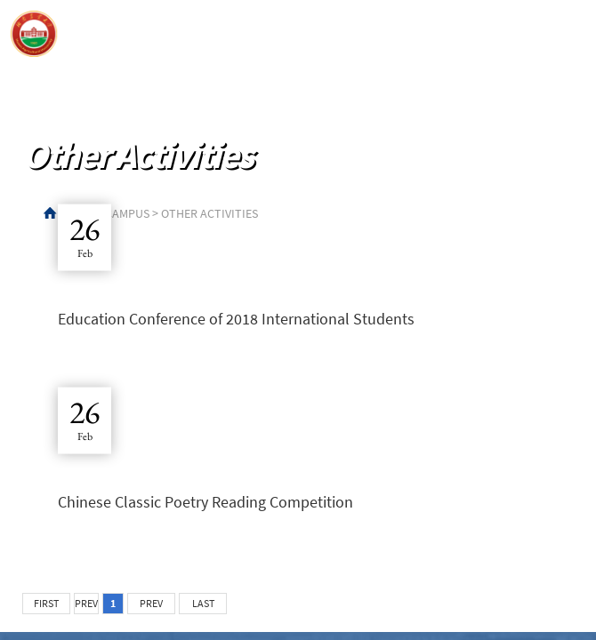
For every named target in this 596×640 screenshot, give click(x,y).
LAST (203, 603)
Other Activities (209, 213)
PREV (86, 603)
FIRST (46, 603)
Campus (127, 213)
